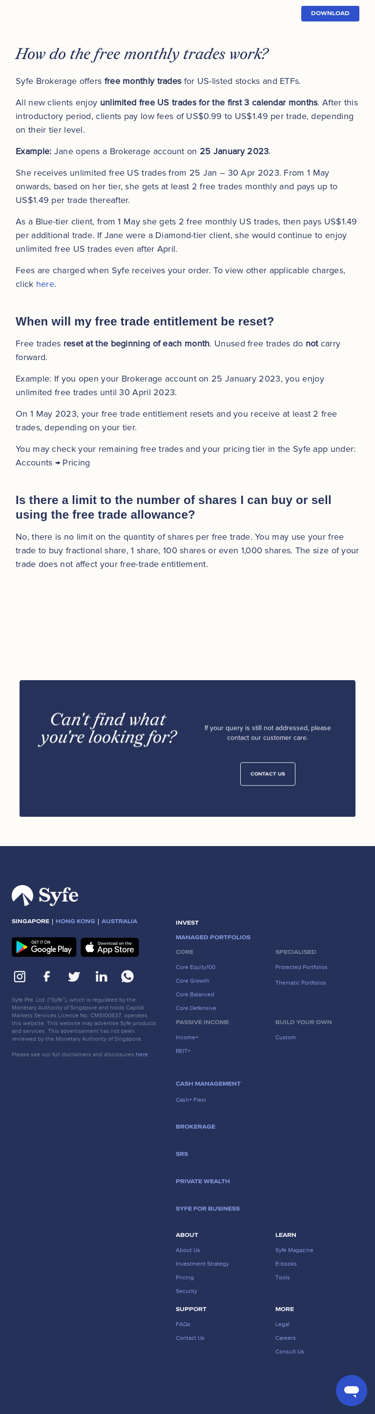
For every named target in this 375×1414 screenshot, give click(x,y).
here (45, 284)
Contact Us (267, 777)
